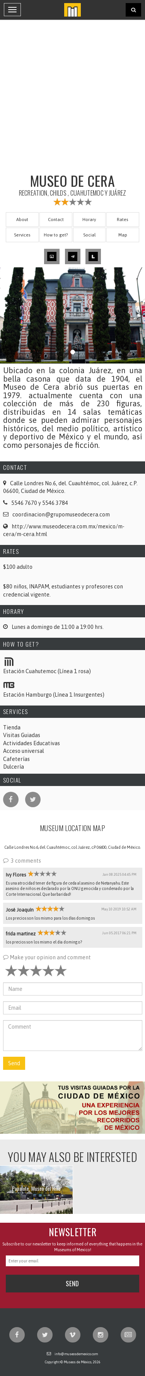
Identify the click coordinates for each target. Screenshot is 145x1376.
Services (22, 234)
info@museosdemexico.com (76, 1354)
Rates (122, 219)
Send (14, 1063)
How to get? (56, 234)
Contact (56, 219)
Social (89, 234)
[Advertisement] (72, 95)
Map (122, 234)
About (22, 219)
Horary (89, 219)
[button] (72, 1107)
